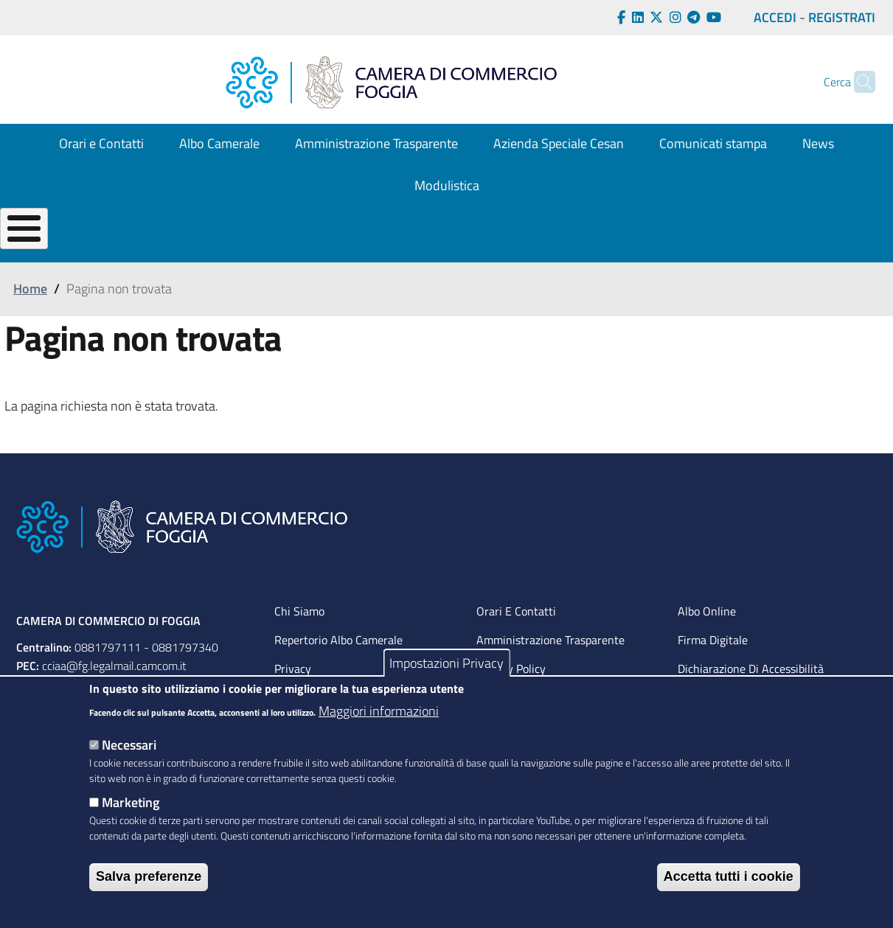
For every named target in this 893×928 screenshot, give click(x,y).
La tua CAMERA (52, 253)
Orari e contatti (516, 647)
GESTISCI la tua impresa (305, 253)
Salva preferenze (148, 876)
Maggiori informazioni (379, 711)
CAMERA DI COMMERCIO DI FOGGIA (108, 657)
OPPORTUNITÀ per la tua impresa (464, 253)
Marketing (130, 802)
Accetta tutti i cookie (728, 876)
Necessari (129, 745)
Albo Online (707, 647)
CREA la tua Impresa (168, 253)
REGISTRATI (841, 17)
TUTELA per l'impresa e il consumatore (659, 253)
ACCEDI (775, 17)
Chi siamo (299, 647)
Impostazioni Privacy (446, 663)
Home (30, 325)
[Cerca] (857, 82)
